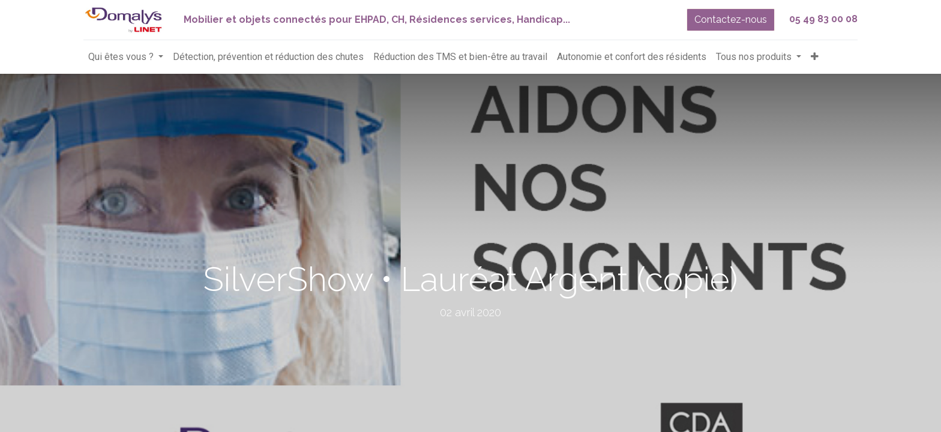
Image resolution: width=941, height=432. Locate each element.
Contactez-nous (730, 19)
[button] (814, 57)
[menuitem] (268, 57)
